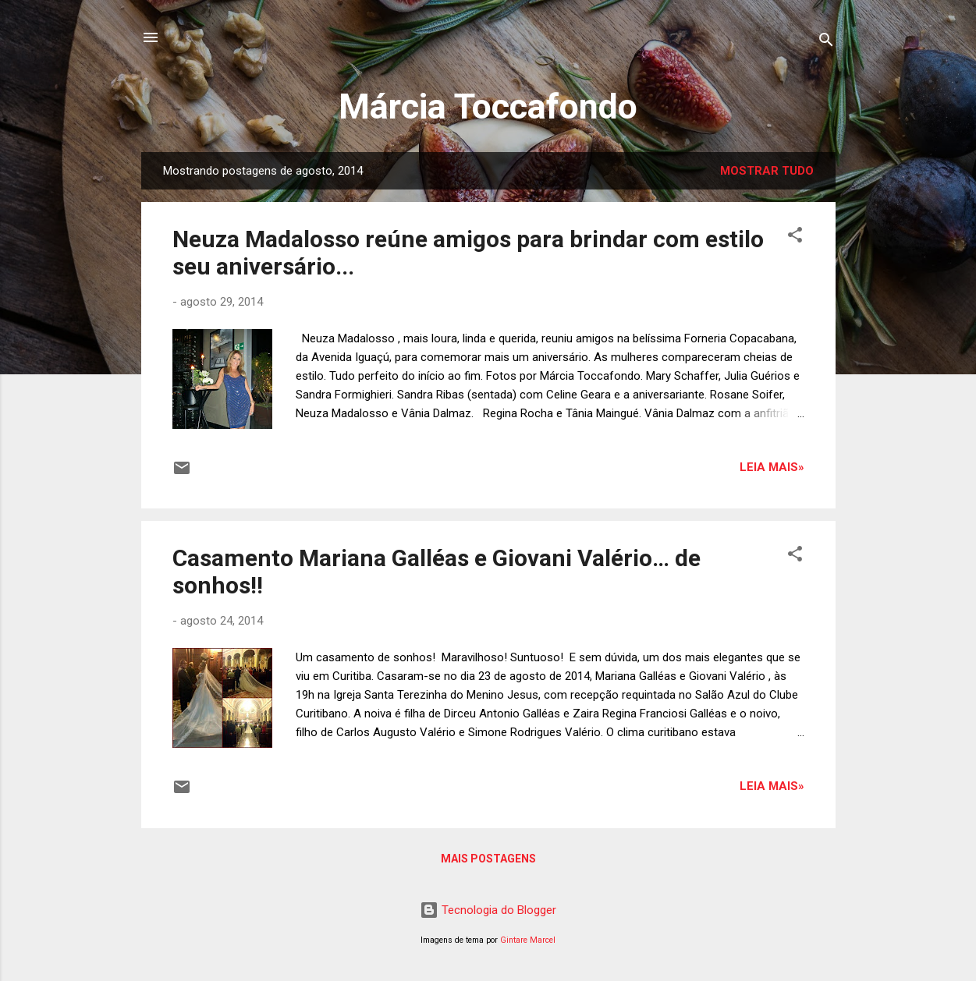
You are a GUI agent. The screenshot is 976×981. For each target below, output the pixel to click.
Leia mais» (772, 467)
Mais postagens (488, 858)
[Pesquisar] (826, 42)
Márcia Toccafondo (488, 106)
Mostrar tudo (767, 171)
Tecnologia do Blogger (488, 910)
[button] (795, 237)
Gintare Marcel (527, 940)
